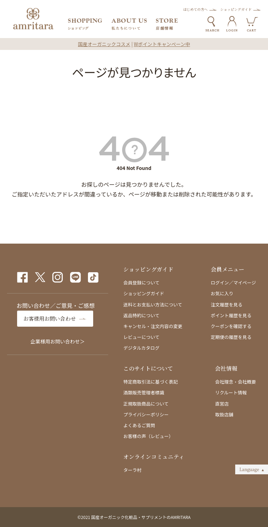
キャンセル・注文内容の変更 (152, 326)
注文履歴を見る (227, 304)
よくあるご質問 (139, 425)
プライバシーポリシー (146, 414)
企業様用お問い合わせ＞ (57, 341)
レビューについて (141, 337)
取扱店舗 (224, 414)
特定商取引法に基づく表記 (150, 381)
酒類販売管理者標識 (143, 392)
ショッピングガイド (236, 9)
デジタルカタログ (141, 347)
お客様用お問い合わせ (51, 318)
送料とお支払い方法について (152, 304)
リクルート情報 (231, 392)
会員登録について (141, 282)
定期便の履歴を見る (231, 337)
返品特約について (141, 315)
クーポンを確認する (231, 326)
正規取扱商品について (146, 403)
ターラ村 (132, 470)
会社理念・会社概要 (235, 381)
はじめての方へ (195, 9)
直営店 (222, 403)
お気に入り (222, 293)
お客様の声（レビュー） (148, 436)
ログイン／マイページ (233, 282)
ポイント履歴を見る (231, 315)
